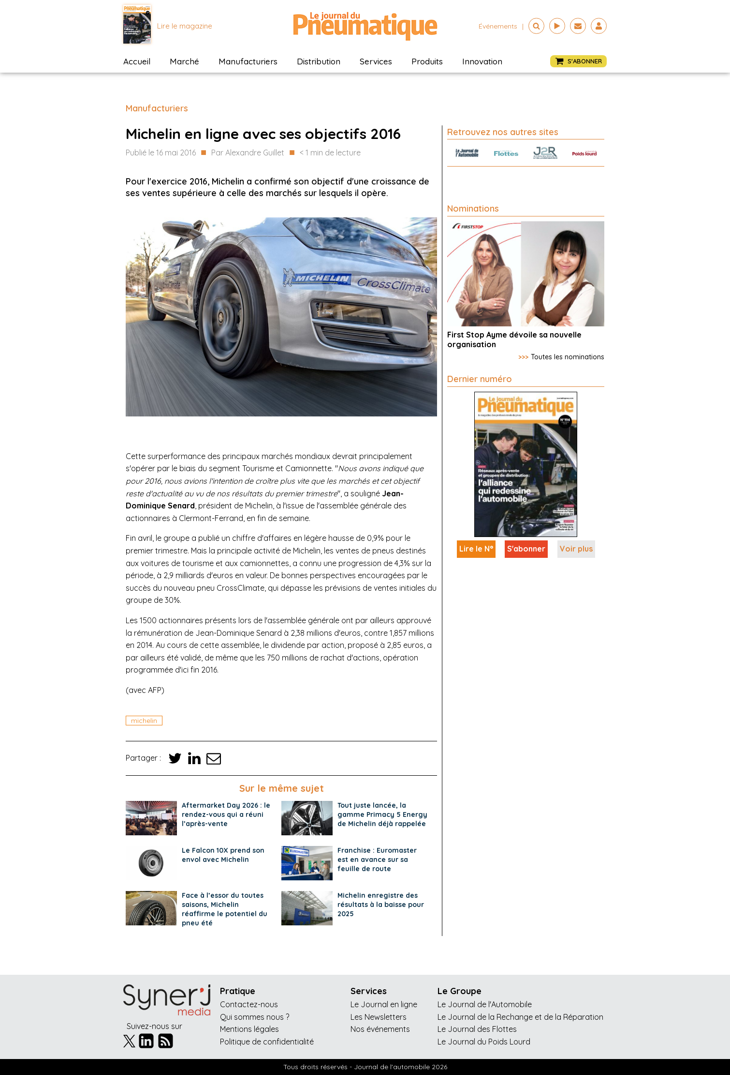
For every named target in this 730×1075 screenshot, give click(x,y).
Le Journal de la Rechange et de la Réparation (520, 1017)
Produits (427, 61)
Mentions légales (249, 1029)
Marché (184, 61)
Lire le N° (476, 548)
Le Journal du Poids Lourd (484, 1041)
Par (247, 153)
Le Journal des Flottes (477, 1029)
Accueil (136, 61)
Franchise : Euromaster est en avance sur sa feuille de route (377, 859)
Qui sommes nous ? (254, 1017)
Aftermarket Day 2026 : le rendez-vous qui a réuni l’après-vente (226, 814)
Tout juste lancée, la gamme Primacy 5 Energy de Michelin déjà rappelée (382, 814)
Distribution (318, 61)
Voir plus (576, 548)
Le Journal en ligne (383, 1004)
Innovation (482, 61)
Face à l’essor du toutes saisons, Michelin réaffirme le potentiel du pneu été (224, 909)
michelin (144, 720)
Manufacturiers (248, 61)
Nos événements (380, 1029)
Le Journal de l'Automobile (485, 1004)
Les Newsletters (378, 1017)
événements (498, 26)
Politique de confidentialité (267, 1041)
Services (376, 61)
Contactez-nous (249, 1004)
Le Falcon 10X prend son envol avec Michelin (223, 855)
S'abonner (526, 548)
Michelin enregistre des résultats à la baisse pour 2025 (380, 904)
